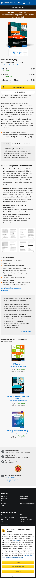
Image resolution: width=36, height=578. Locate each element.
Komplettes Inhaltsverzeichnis (11, 288)
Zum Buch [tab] (6, 144)
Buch (5, 69)
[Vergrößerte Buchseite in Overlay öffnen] (9, 233)
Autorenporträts (26, 331)
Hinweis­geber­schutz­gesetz (27, 503)
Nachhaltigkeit (24, 498)
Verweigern (30, 550)
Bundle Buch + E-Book (11, 80)
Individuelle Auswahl (18, 567)
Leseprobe (4, 290)
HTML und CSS (18, 365)
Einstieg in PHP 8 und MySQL (18, 432)
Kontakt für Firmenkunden (11, 479)
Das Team (4, 498)
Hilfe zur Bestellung (10, 477)
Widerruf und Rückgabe (7, 517)
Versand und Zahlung (7, 515)
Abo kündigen (23, 517)
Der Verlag (4, 496)
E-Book (5, 74)
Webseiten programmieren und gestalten (18, 399)
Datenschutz (22, 576)
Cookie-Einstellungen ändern (26, 520)
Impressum (13, 576)
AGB (2, 521)
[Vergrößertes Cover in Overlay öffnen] (18, 35)
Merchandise (4, 519)
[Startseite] (8, 3)
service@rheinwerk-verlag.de (12, 481)
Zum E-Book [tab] (16, 144)
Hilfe (21, 515)
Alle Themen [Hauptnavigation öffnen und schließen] (19, 7)
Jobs (2, 505)
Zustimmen (16, 540)
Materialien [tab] (26, 144)
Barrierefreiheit (24, 496)
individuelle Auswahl (13, 550)
